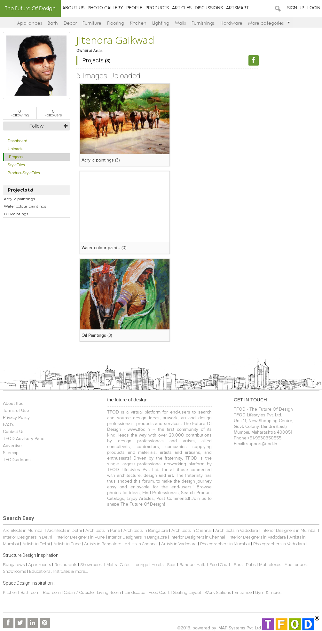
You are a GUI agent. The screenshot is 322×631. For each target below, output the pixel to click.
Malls (112, 564)
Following (20, 113)
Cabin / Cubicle (79, 592)
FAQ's (8, 424)
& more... (79, 571)
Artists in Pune (67, 543)
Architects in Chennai (191, 530)
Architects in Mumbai (23, 530)
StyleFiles (16, 165)
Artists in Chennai (141, 543)
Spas (172, 564)
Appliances (29, 23)
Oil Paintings (16, 213)
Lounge (141, 564)
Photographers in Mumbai (225, 543)
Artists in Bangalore (102, 543)
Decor (70, 23)
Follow (36, 126)
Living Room (109, 592)
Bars (238, 564)
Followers (53, 113)
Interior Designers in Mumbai (289, 530)
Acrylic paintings (19, 198)
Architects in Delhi (64, 530)
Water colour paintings (25, 206)
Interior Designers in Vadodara (257, 537)
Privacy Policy (16, 417)
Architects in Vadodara (236, 530)
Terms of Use (16, 410)
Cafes (125, 564)
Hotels (157, 564)
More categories (269, 23)
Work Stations (218, 592)
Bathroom (30, 592)
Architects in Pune (102, 530)
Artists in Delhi (36, 543)
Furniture (91, 23)
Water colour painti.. (101, 248)
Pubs (250, 564)
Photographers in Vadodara (279, 543)
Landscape (134, 592)
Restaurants (66, 564)
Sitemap (11, 453)
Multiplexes (270, 564)
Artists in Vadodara (179, 543)
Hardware (231, 23)
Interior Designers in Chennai (197, 537)
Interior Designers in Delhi (27, 537)
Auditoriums (296, 564)
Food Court (219, 564)
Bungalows (14, 564)
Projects (16, 157)
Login (313, 8)
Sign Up (295, 8)
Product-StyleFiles (24, 173)
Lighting (160, 23)
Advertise (12, 446)
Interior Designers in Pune (80, 537)
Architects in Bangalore (145, 530)
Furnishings (203, 23)
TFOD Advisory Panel (24, 439)
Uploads (15, 149)
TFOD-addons (17, 460)
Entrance (243, 592)
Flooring (115, 23)
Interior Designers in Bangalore (137, 537)
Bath (53, 23)
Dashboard (17, 141)
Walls (180, 23)
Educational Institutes (49, 571)
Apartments (39, 564)
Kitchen (138, 23)
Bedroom (52, 592)
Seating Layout (187, 592)
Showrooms (92, 564)
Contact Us (14, 432)
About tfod (13, 403)
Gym (259, 592)
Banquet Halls (193, 564)
